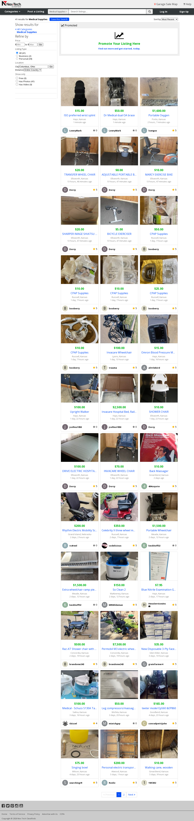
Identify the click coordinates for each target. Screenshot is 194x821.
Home (4, 814)
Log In (163, 11)
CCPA (62, 814)
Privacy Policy (33, 814)
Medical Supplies (27, 32)
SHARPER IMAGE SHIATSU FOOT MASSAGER (79, 234)
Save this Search (59, 19)
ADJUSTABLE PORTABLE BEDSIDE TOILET (119, 174)
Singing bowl (80, 767)
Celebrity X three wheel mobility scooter (119, 530)
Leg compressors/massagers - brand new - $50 (119, 708)
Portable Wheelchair (159, 530)
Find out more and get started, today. (119, 48)
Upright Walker (79, 412)
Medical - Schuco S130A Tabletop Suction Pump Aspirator (79, 708)
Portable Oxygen (158, 115)
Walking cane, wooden (159, 767)
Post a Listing (36, 11)
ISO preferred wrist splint (79, 115)
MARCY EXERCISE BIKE (159, 174)
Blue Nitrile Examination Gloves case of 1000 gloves (158, 589)
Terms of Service (17, 814)
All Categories (23, 29)
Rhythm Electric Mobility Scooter (79, 530)
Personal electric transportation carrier (119, 767)
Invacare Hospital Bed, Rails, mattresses (119, 412)
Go (40, 44)
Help (187, 4)
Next (131, 794)
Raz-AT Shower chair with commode (79, 649)
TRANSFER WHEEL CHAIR (79, 174)
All (18, 53)
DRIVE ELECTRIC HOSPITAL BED (79, 471)
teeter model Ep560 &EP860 (159, 708)
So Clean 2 (119, 589)
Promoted (69, 25)
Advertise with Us (49, 814)
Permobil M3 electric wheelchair (119, 649)
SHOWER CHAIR (159, 412)
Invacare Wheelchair (119, 352)
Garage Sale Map (165, 4)
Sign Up (184, 11)
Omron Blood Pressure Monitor (158, 352)
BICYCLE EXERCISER (119, 234)
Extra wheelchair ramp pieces (79, 589)
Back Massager (158, 471)
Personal (22, 58)
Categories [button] (12, 11)
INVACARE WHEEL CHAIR (119, 471)
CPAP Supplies (159, 234)
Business (22, 56)
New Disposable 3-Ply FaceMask (158, 649)
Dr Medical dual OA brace (119, 115)
